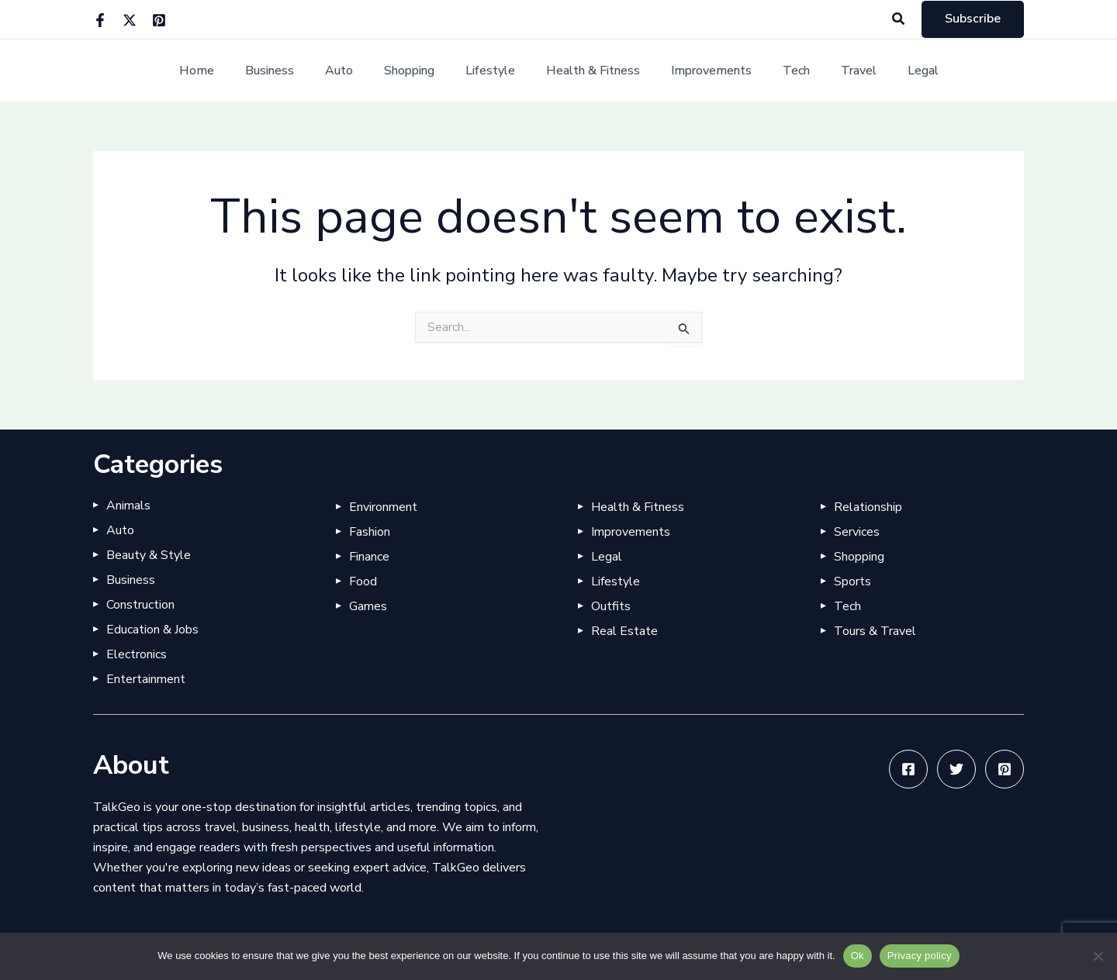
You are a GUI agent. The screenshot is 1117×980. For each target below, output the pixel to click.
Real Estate (624, 631)
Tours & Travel (875, 631)
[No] (1097, 956)
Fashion (369, 531)
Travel (837, 71)
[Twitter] (130, 20)
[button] (899, 19)
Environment (383, 507)
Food (363, 581)
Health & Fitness (590, 71)
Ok (857, 955)
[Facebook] (100, 20)
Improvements (702, 71)
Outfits (611, 606)
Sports (852, 581)
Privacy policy (919, 955)
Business (291, 71)
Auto (354, 71)
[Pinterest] (159, 20)
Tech (780, 71)
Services (857, 531)
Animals (128, 505)
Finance (369, 556)
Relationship (868, 507)
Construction (140, 604)
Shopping (418, 71)
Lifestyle (493, 71)
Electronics (136, 654)
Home (224, 71)
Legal (895, 71)
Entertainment (145, 679)
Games (368, 606)
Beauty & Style (148, 555)
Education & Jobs (152, 629)
